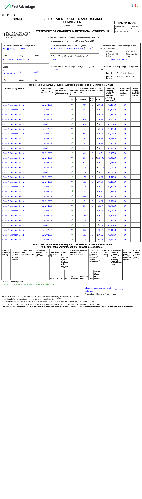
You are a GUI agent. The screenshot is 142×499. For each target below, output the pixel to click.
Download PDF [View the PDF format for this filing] (135, 5)
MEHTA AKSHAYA (14, 49)
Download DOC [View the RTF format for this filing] (133, 5)
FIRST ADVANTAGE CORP (67, 48)
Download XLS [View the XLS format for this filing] (138, 5)
